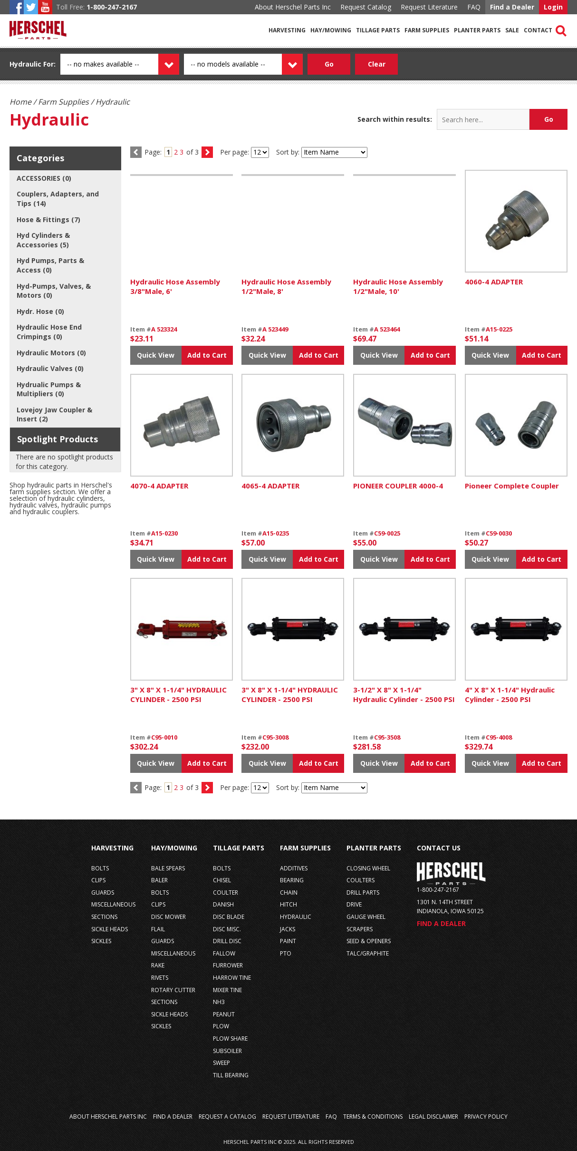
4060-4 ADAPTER (494, 281)
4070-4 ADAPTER (159, 485)
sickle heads (109, 929)
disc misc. (227, 929)
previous (136, 787)
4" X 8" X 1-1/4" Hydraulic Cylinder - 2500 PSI (510, 694)
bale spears (168, 868)
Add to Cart (207, 355)
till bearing (231, 1075)
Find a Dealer (512, 6)
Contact (538, 30)
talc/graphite (367, 953)
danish (223, 904)
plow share (230, 1038)
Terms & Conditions (373, 1116)
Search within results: (394, 119)
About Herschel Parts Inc (293, 6)
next (207, 152)
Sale (512, 30)
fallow (224, 953)
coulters (360, 880)
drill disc (227, 941)
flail (158, 929)
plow (221, 1026)
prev (136, 152)
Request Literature (429, 6)
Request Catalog (365, 6)
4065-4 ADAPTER (270, 485)
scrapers (359, 929)
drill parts (362, 892)
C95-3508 (387, 737)
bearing (292, 880)
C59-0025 (387, 533)
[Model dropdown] (254, 64)
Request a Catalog (227, 1116)
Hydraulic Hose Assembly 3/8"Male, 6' (175, 286)
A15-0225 (499, 329)
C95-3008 (275, 737)
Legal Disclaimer (433, 1116)
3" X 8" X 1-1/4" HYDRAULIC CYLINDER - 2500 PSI (178, 694)
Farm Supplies (426, 30)
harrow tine (232, 978)
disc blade (228, 917)
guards (102, 892)
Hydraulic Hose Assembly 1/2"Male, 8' (286, 286)
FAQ (474, 6)
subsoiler (227, 1051)
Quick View (155, 355)
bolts (100, 868)
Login (553, 6)
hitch (288, 904)
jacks (287, 929)
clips (98, 880)
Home (20, 102)
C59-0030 (499, 533)
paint (288, 941)
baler (159, 880)
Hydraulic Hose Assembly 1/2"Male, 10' (398, 286)
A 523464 (387, 329)
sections (104, 917)
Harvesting (287, 30)
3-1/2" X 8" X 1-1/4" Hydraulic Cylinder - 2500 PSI (404, 694)
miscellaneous (113, 904)
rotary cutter (173, 990)
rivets (159, 978)
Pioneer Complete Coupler (512, 485)
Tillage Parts (378, 30)
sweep (221, 1063)
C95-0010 (164, 737)
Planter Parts (477, 30)
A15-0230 (164, 533)
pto (285, 953)
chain (289, 892)
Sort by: (287, 151)
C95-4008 (499, 737)
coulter (225, 892)
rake (157, 965)
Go (548, 119)
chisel (222, 880)
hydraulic (295, 917)
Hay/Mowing (330, 30)
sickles (101, 941)
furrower (228, 965)
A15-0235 (275, 533)
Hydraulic (25, 63)
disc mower (168, 917)
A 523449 (275, 329)
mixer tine (227, 990)
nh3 (219, 1002)
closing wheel (368, 868)
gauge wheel (365, 917)
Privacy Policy (486, 1116)
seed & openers (368, 941)
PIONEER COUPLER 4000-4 (398, 485)
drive (354, 904)
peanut (224, 1014)
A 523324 (164, 329)
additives (294, 868)
